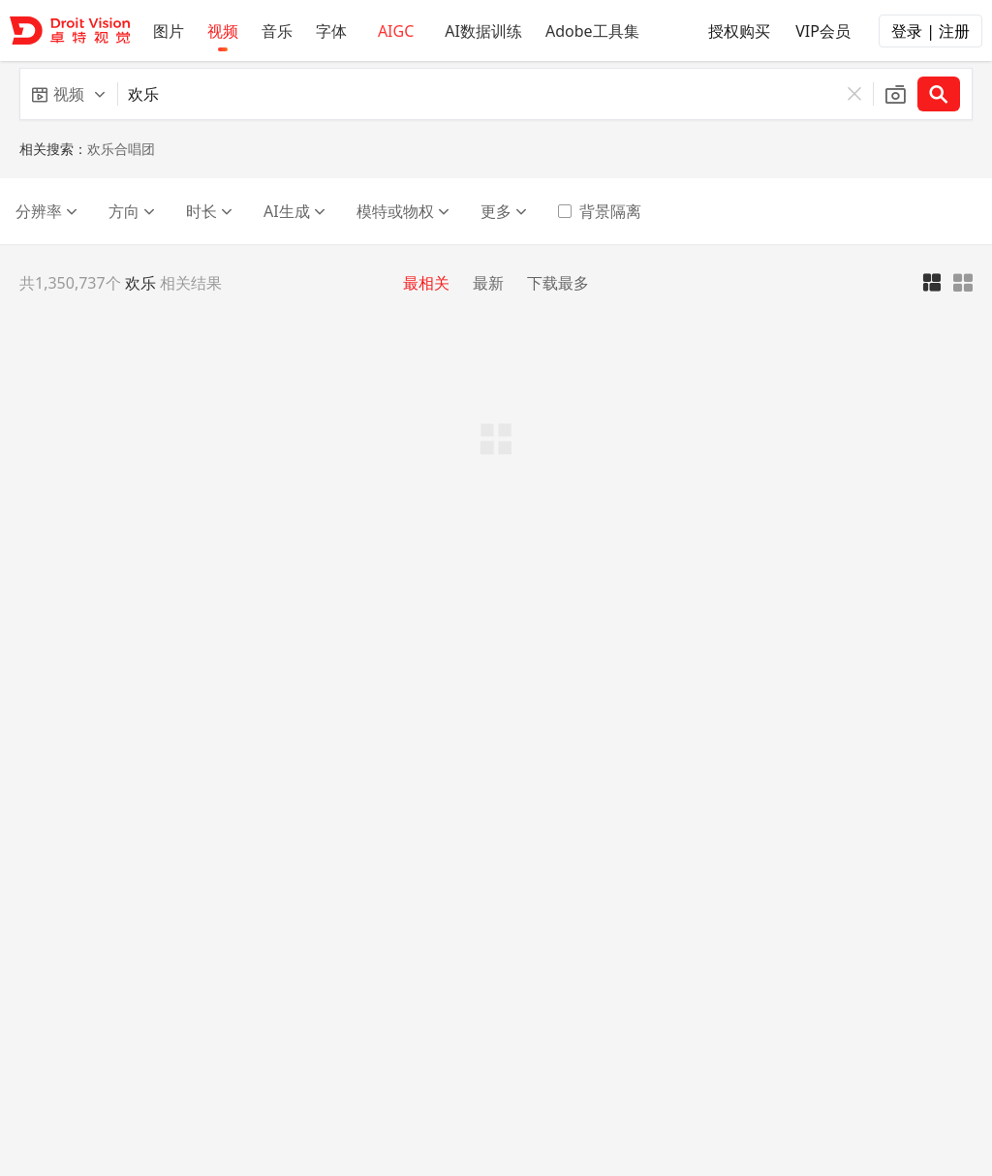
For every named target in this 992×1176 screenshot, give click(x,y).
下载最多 (558, 283)
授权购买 (729, 28)
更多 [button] (503, 211)
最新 (488, 283)
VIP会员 (813, 28)
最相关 (426, 283)
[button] (69, 94)
